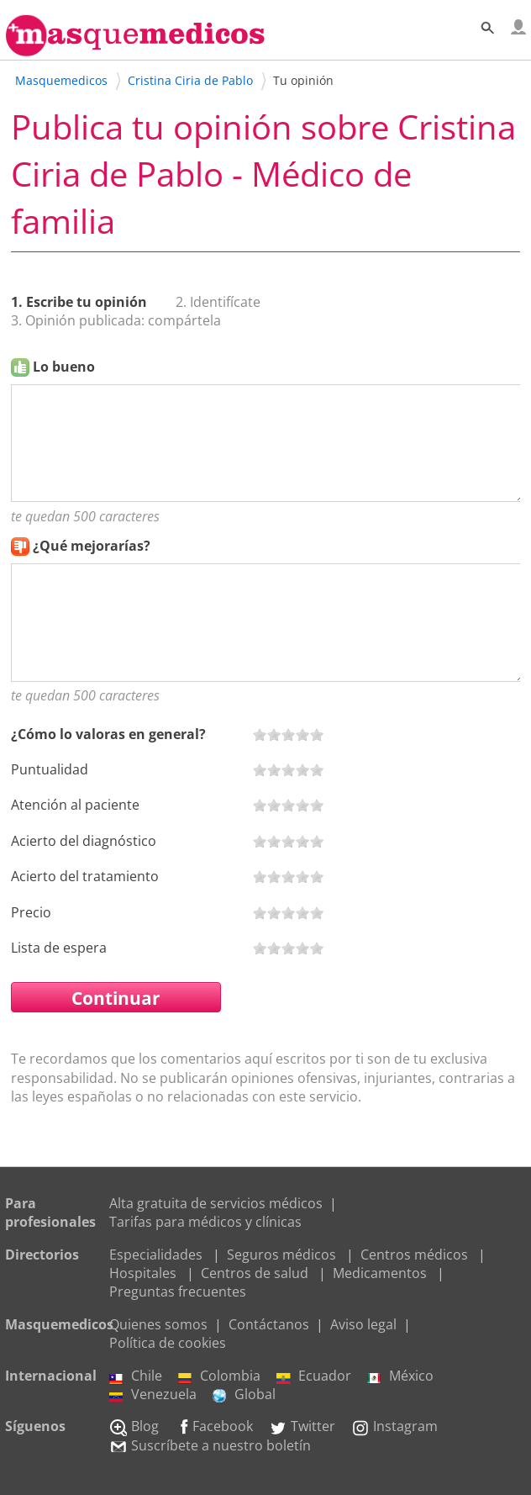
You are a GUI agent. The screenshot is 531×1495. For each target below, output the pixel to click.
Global (244, 1394)
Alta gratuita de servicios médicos (216, 1203)
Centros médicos (414, 1254)
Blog (134, 1426)
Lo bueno (64, 366)
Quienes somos (158, 1324)
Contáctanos (269, 1324)
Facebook (214, 1426)
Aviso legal (363, 1324)
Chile (135, 1375)
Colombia (219, 1375)
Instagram (394, 1426)
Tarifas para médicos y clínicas (205, 1221)
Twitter (302, 1426)
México (400, 1375)
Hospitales (142, 1273)
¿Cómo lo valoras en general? (108, 734)
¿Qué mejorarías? (91, 545)
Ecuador (313, 1375)
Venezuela (153, 1394)
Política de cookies (167, 1343)
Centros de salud (254, 1273)
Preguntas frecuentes (177, 1291)
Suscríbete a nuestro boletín (210, 1445)
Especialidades (155, 1254)
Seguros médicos (281, 1254)
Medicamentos (380, 1273)
